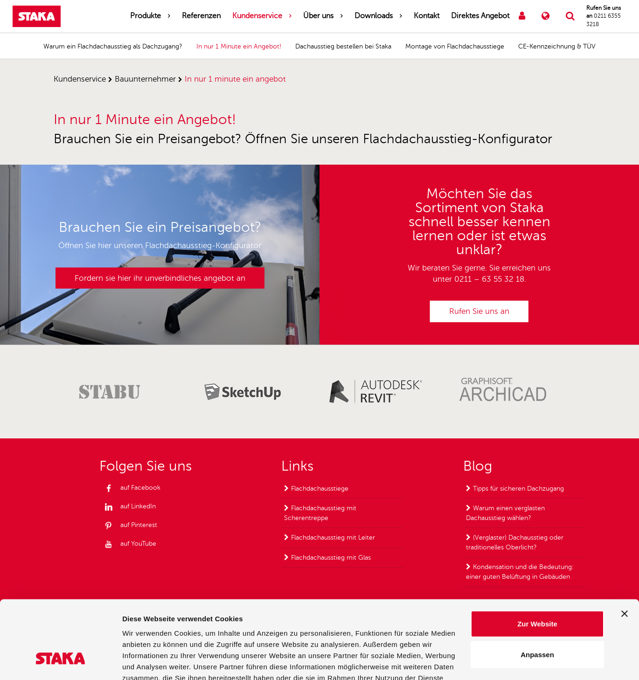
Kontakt (426, 16)
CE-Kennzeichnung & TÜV (557, 46)
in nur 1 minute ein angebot (235, 79)
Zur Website (537, 558)
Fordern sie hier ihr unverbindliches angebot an (160, 277)
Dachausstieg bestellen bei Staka (343, 46)
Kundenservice (257, 16)
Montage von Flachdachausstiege (454, 46)
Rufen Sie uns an (479, 311)
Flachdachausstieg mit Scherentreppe (320, 513)
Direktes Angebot (480, 16)
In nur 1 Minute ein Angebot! (238, 46)
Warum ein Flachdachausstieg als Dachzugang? (112, 46)
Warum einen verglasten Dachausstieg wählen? (505, 513)
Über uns (318, 16)
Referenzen (201, 16)
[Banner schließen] (624, 548)
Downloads (373, 16)
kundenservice (80, 79)
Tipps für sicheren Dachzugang (518, 488)
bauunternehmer (145, 79)
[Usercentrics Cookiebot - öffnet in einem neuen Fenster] (60, 662)
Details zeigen (496, 662)
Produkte (145, 16)
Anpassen (537, 589)
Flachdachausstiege (319, 488)
